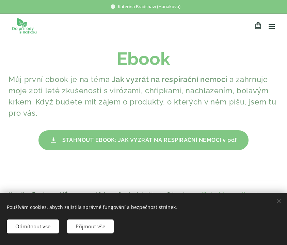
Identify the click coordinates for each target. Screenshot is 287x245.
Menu (272, 26)
